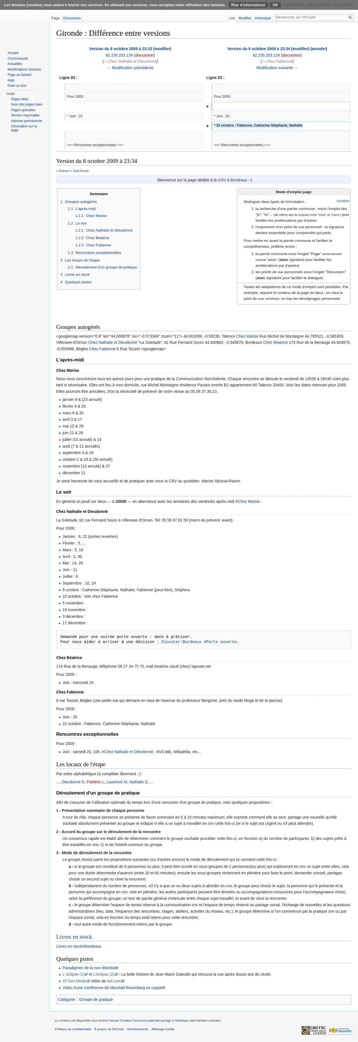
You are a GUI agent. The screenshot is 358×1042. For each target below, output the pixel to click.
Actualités (15, 64)
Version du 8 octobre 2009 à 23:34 (258, 48)
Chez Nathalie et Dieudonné (112, 342)
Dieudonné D (73, 782)
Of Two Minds (74, 981)
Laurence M (117, 782)
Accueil (13, 53)
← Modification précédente (130, 68)
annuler (319, 48)
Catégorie (66, 999)
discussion (144, 55)
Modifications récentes (24, 69)
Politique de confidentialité (73, 1029)
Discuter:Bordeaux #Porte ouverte (199, 641)
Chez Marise (247, 336)
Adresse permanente (26, 121)
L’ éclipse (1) (73, 974)
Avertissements (137, 1029)
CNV (222, 180)
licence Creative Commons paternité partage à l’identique (149, 1020)
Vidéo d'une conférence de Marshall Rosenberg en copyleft (113, 987)
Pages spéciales (23, 110)
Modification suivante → (277, 68)
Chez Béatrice (275, 342)
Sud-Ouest (81, 170)
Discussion (72, 18)
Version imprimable (25, 115)
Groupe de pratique (96, 999)
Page (55, 18)
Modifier (245, 18)
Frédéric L (95, 782)
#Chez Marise (247, 501)
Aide (11, 80)
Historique (263, 18)
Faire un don (17, 86)
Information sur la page (24, 128)
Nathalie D (138, 782)
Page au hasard (19, 75)
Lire (232, 18)
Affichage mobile (163, 1029)
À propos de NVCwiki (109, 1029)
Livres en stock (74, 936)
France (64, 170)
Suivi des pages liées (27, 104)
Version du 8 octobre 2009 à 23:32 (120, 48)
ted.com (114, 981)
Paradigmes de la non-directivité (90, 968)
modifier (162, 48)
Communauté (18, 58)
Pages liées (19, 99)
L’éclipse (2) (103, 974)
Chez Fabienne (102, 349)
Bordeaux (238, 180)
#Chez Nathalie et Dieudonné (127, 751)
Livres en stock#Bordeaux (78, 946)
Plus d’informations (248, 5)
